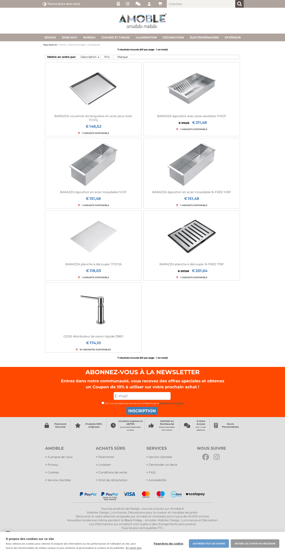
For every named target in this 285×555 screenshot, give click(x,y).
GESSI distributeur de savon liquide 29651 (93, 336)
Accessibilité (156, 480)
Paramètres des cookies (168, 543)
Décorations (173, 37)
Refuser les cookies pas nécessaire (255, 543)
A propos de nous (59, 457)
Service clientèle (58, 480)
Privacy (51, 464)
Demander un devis (161, 464)
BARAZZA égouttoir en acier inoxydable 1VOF (93, 192)
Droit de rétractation (111, 480)
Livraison (103, 464)
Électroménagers (204, 37)
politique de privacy (171, 403)
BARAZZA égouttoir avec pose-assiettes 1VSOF (191, 116)
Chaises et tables (115, 37)
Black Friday (133, 520)
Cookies (52, 472)
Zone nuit (69, 37)
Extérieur (233, 37)
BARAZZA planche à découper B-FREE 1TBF (191, 264)
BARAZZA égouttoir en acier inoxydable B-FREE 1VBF (191, 192)
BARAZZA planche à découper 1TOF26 (93, 264)
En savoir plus (134, 548)
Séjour (50, 37)
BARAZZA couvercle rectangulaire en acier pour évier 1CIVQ (93, 118)
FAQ (150, 472)
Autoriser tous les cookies (209, 543)
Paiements (105, 457)
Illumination (146, 37)
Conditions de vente (111, 472)
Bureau (89, 37)
